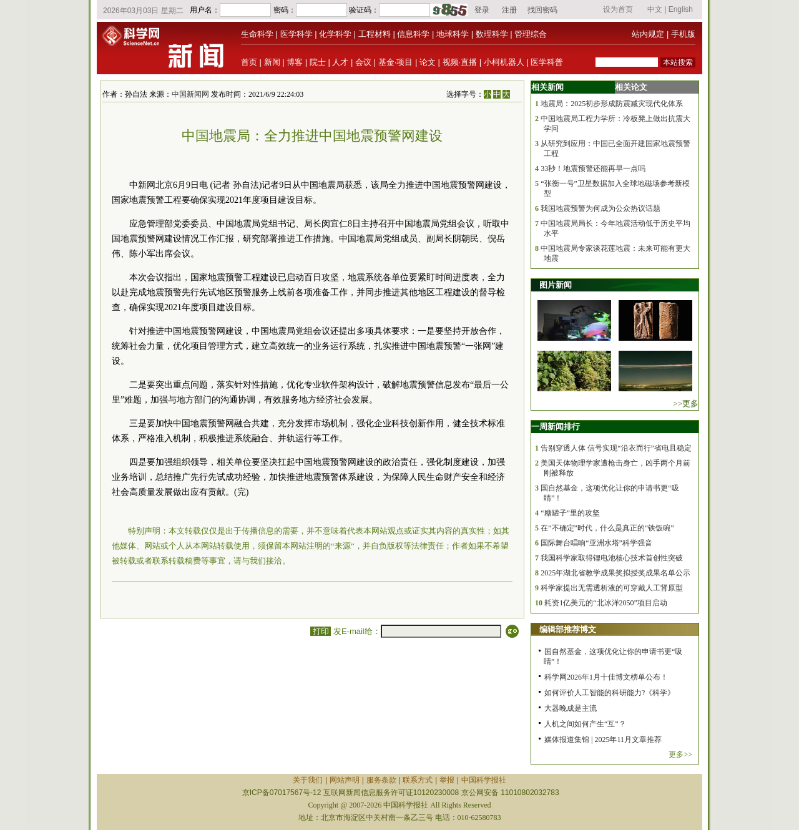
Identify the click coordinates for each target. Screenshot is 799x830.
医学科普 (547, 62)
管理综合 (530, 34)
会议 (363, 62)
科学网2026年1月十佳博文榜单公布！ (606, 677)
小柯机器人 (504, 62)
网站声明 (345, 780)
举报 (446, 780)
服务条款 (381, 780)
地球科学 (452, 34)
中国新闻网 (190, 94)
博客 (295, 62)
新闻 (272, 62)
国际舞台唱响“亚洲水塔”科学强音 (596, 543)
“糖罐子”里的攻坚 (570, 513)
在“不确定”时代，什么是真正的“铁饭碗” (607, 528)
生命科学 (257, 34)
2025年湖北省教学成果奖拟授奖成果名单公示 (615, 573)
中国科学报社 (483, 780)
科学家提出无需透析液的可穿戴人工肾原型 (612, 587)
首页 (249, 62)
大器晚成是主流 (570, 708)
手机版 (683, 34)
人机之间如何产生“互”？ (585, 724)
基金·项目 (395, 62)
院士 (318, 62)
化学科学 (335, 34)
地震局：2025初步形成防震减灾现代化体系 (612, 103)
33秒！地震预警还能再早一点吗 (593, 168)
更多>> (680, 754)
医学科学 (296, 34)
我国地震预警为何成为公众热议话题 (600, 208)
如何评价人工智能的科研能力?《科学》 (609, 692)
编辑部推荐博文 (567, 629)
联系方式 (418, 780)
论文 (427, 62)
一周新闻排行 (555, 426)
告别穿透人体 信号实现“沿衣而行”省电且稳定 (616, 448)
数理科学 (492, 34)
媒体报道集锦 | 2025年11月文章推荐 (603, 739)
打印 (320, 631)
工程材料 (374, 34)
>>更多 (686, 403)
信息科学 (413, 34)
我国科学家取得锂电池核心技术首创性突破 (612, 558)
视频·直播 (460, 62)
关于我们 (308, 780)
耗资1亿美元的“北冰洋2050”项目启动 (605, 602)
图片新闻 (555, 285)
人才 (340, 62)
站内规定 (648, 34)
